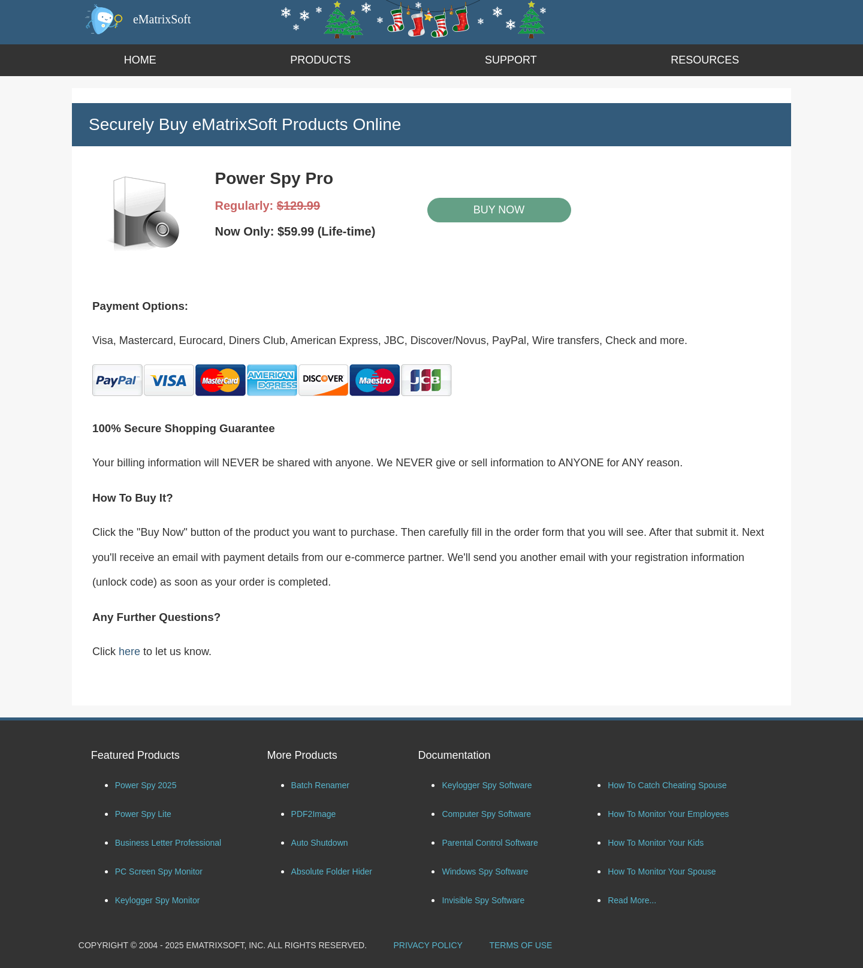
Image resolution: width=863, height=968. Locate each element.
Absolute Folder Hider (331, 871)
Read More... (632, 900)
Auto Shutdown (319, 843)
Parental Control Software (490, 843)
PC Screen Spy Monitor (159, 871)
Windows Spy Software (485, 871)
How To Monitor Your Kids (656, 843)
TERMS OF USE (520, 945)
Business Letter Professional (168, 843)
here (129, 652)
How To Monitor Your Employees (668, 814)
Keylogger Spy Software (487, 785)
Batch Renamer (320, 785)
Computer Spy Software (486, 814)
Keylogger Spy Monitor (157, 900)
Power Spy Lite (143, 814)
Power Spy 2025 (146, 785)
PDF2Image (313, 814)
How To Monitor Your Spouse (662, 871)
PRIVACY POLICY (428, 945)
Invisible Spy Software (483, 900)
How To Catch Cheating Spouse (667, 785)
